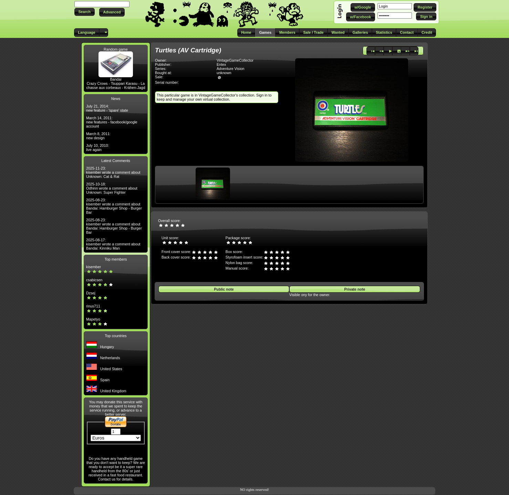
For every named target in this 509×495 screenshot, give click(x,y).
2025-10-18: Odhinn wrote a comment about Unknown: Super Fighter (111, 188)
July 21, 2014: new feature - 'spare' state (107, 108)
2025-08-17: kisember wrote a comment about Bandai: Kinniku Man (113, 244)
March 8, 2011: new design (98, 136)
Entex (221, 64)
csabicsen (94, 280)
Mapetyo (93, 319)
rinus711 (93, 306)
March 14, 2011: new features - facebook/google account (111, 122)
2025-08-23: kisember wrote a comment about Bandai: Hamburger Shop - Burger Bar (114, 206)
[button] (84, 12)
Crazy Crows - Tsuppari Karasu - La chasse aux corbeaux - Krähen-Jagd (115, 85)
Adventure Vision (230, 69)
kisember (93, 267)
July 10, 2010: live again (97, 147)
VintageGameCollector (235, 60)
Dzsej (90, 293)
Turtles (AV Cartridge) (188, 50)
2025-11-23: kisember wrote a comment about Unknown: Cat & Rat (113, 172)
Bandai (115, 79)
